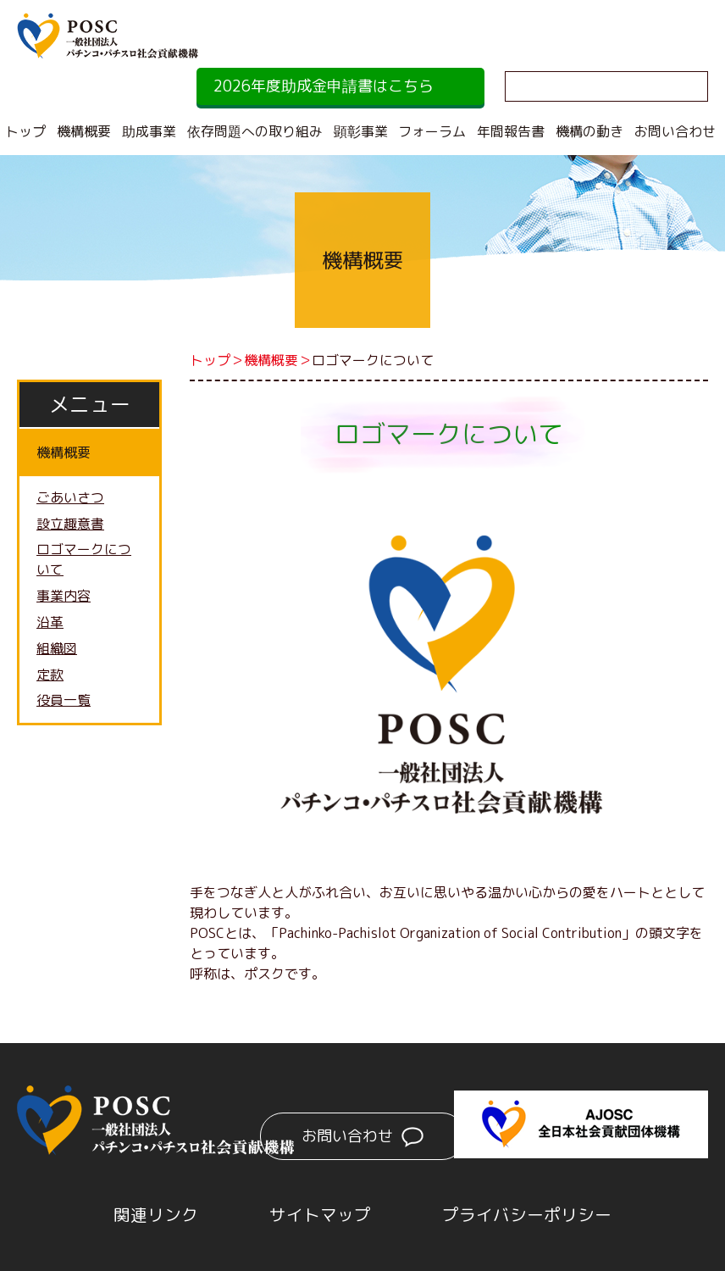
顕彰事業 (361, 131)
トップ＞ (217, 360)
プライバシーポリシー (527, 1214)
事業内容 (63, 597)
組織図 (56, 650)
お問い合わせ (675, 131)
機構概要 (84, 131)
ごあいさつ (70, 498)
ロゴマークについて (83, 560)
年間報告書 (511, 131)
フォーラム (432, 131)
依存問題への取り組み (255, 131)
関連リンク (155, 1214)
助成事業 (149, 131)
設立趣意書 (70, 524)
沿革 (50, 623)
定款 (50, 676)
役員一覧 (63, 702)
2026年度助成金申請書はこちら (323, 86)
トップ (25, 131)
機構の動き (589, 131)
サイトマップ (320, 1214)
